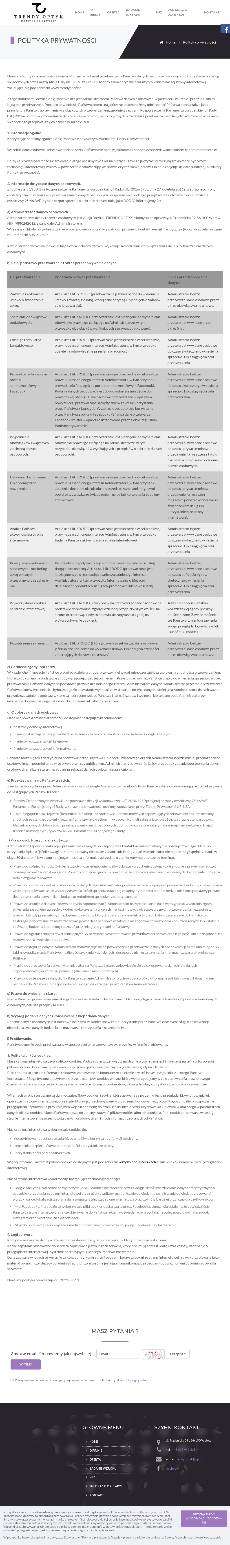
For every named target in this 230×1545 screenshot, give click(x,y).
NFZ (159, 12)
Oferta (113, 12)
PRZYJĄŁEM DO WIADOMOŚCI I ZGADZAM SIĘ (204, 1518)
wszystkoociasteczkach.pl (139, 1162)
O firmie (95, 12)
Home (79, 12)
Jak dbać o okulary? (177, 12)
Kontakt (212, 12)
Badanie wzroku (133, 12)
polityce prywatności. (151, 1512)
